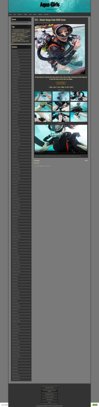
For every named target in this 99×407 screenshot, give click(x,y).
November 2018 (15, 297)
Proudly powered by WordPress (42, 405)
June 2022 (14, 187)
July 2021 (14, 219)
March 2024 (14, 126)
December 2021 (15, 204)
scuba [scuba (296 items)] (25, 37)
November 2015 (15, 329)
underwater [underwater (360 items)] (16, 41)
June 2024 (14, 117)
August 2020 (14, 239)
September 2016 (15, 321)
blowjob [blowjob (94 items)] (18, 30)
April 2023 (14, 158)
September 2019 (15, 271)
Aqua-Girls (49, 4)
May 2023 (14, 155)
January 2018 (15, 303)
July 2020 (14, 242)
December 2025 (15, 65)
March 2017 (14, 312)
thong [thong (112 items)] (21, 39)
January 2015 (15, 344)
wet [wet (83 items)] (13, 42)
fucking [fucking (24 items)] (13, 32)
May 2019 (14, 283)
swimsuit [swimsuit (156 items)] (14, 39)
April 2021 (14, 228)
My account (46, 14)
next (86, 160)
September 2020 (15, 236)
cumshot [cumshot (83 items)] (15, 31)
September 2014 (15, 355)
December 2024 (15, 100)
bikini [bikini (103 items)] (14, 30)
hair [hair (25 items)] (19, 32)
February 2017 (15, 315)
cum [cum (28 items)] (12, 31)
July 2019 (14, 277)
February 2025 (15, 94)
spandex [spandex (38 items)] (13, 38)
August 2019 (14, 274)
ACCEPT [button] (95, 404)
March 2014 (14, 373)
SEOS (61, 405)
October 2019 (15, 268)
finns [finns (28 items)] (25, 31)
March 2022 (14, 196)
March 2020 (14, 254)
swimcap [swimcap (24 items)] (23, 38)
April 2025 (14, 88)
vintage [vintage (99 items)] (23, 41)
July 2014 (14, 361)
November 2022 (15, 173)
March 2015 (14, 338)
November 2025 (15, 68)
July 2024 (14, 114)
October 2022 (15, 175)
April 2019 (14, 286)
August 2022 (14, 181)
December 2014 (15, 347)
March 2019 (14, 289)
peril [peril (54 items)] (29, 35)
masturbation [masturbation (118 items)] (20, 34)
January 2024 (15, 132)
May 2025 (14, 85)
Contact (25, 14)
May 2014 (14, 367)
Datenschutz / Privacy (49, 387)
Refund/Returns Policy (49, 394)
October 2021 (15, 210)
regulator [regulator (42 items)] (17, 36)
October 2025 (15, 71)
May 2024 (14, 120)
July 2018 (14, 300)
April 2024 (14, 123)
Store (15, 14)
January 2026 (15, 62)
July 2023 (14, 149)
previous (37, 160)
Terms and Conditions (49, 396)
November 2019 (15, 265)
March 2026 (14, 56)
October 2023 (15, 141)
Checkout (40, 14)
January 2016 (15, 326)
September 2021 (15, 213)
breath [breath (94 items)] (22, 30)
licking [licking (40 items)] (24, 32)
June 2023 (14, 152)
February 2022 (15, 199)
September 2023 (15, 143)
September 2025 (15, 74)
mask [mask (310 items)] (14, 34)
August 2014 (14, 358)
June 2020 (14, 245)
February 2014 (15, 376)
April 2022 (14, 193)
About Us (19, 14)
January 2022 (15, 202)
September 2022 (15, 178)
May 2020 (14, 248)
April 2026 (14, 53)
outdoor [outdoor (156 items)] (22, 35)
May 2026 (14, 51)
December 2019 (15, 263)
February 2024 (15, 129)
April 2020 (14, 251)
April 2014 (14, 370)
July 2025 (14, 80)
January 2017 (15, 318)
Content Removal (49, 399)
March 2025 (14, 91)
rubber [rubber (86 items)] (21, 37)
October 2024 (15, 106)
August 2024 (14, 112)
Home (10, 14)
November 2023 (15, 138)
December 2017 (15, 306)
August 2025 (14, 77)
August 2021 (14, 216)
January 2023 (15, 167)
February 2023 (15, 164)
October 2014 (15, 353)
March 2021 (14, 231)
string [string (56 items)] (21, 38)
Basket (35, 14)
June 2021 (14, 222)
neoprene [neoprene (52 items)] (14, 35)
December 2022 (15, 170)
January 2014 (15, 379)
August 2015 (14, 332)
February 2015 (15, 341)
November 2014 (15, 350)
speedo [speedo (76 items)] (17, 38)
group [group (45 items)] (17, 32)
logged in (41, 166)
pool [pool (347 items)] (13, 37)
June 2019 (14, 280)
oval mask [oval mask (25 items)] (26, 35)
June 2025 (14, 83)
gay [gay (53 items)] (15, 32)
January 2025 (15, 97)
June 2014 (14, 364)
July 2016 (14, 324)
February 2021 (15, 233)
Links (30, 14)
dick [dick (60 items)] (19, 31)
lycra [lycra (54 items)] (27, 32)
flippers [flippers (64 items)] (28, 31)
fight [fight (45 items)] (23, 31)
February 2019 (15, 292)
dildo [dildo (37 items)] (21, 31)
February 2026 (15, 59)
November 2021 (15, 207)
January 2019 (15, 294)
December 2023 (15, 135)
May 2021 (14, 225)
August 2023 (14, 146)
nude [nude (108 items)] (17, 35)
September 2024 (15, 109)
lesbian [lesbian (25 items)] (21, 32)
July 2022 (14, 184)
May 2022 (14, 190)
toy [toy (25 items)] (23, 39)
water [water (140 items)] (27, 41)
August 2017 (14, 309)
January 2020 (15, 260)
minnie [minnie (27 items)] (25, 34)
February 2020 (15, 257)
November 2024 (15, 103)
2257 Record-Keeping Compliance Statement (49, 391)
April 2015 (14, 335)
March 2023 (14, 161)
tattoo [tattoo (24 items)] (18, 39)
